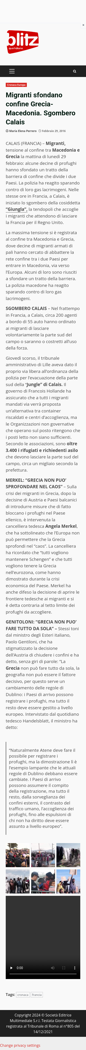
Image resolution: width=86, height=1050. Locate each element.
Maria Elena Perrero (22, 131)
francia (37, 995)
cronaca (22, 995)
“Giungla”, (17, 209)
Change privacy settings (20, 1045)
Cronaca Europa (16, 84)
